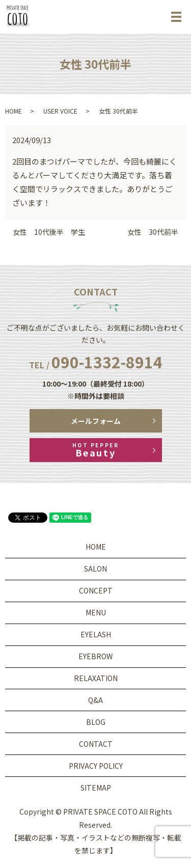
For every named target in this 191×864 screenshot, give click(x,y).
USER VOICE (60, 110)
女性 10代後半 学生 (49, 232)
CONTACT (96, 744)
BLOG (95, 722)
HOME (13, 110)
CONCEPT (96, 590)
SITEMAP (95, 787)
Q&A (95, 700)
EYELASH (95, 634)
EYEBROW (95, 656)
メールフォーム (96, 421)
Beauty (96, 450)
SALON (95, 568)
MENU (96, 612)
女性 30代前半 (152, 232)
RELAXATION (96, 678)
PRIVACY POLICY (96, 766)
